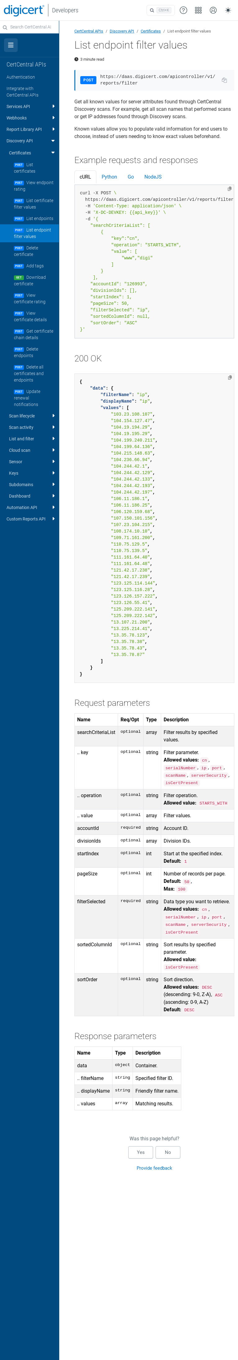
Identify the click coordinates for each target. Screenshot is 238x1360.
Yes (141, 1152)
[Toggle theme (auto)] (228, 10)
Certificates (151, 31)
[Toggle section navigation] (11, 45)
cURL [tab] (85, 177)
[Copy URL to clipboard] (224, 80)
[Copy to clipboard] (230, 188)
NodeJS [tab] (153, 177)
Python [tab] (109, 177)
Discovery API (122, 31)
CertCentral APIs (88, 31)
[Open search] (161, 10)
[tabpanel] (154, 262)
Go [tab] (131, 177)
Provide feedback (154, 1168)
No (168, 1152)
